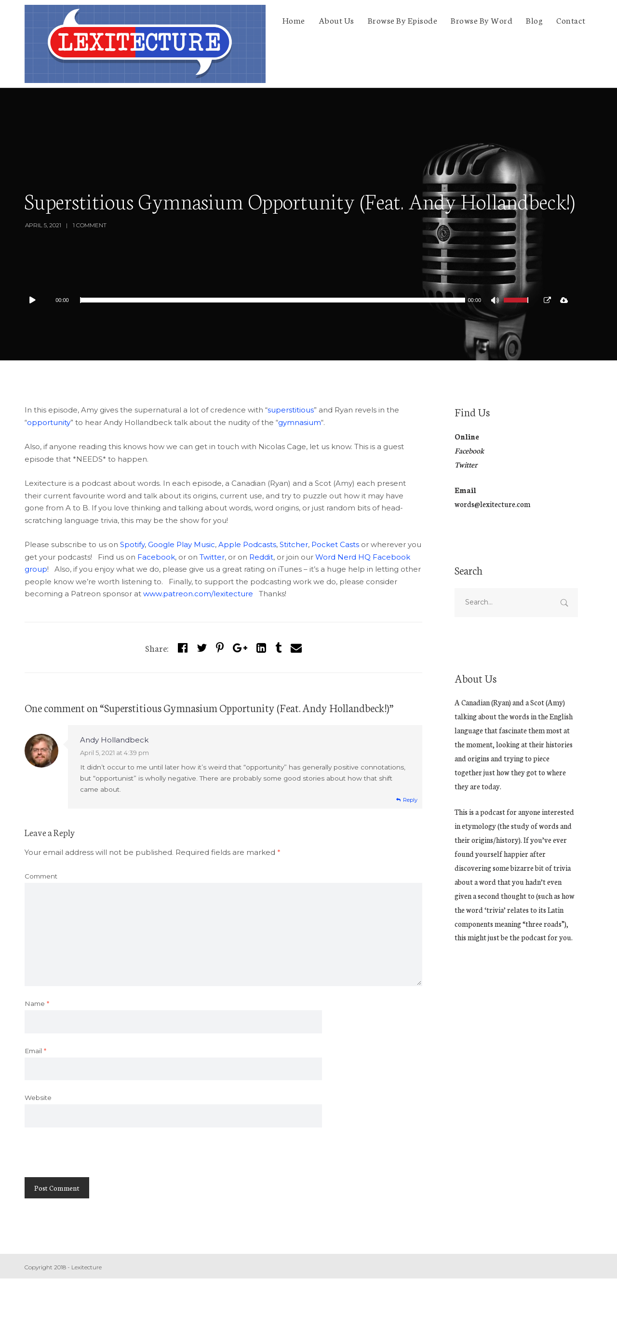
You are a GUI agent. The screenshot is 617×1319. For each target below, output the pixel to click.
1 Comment (90, 225)
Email (35, 1051)
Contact (571, 20)
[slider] (272, 300)
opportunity (48, 422)
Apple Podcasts (247, 544)
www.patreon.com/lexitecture (198, 593)
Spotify (132, 544)
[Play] (37, 300)
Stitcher (294, 544)
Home (293, 20)
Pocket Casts (335, 544)
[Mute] (496, 301)
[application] (280, 300)
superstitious (291, 409)
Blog (534, 20)
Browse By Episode (403, 20)
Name (37, 1003)
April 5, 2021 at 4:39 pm (114, 752)
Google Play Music (181, 544)
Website (38, 1097)
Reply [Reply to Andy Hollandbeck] (410, 800)
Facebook (156, 557)
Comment (41, 876)
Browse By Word (481, 20)
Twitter (212, 557)
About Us (336, 20)
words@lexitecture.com (492, 504)
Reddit (261, 557)
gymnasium (299, 422)
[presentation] (98, 1158)
